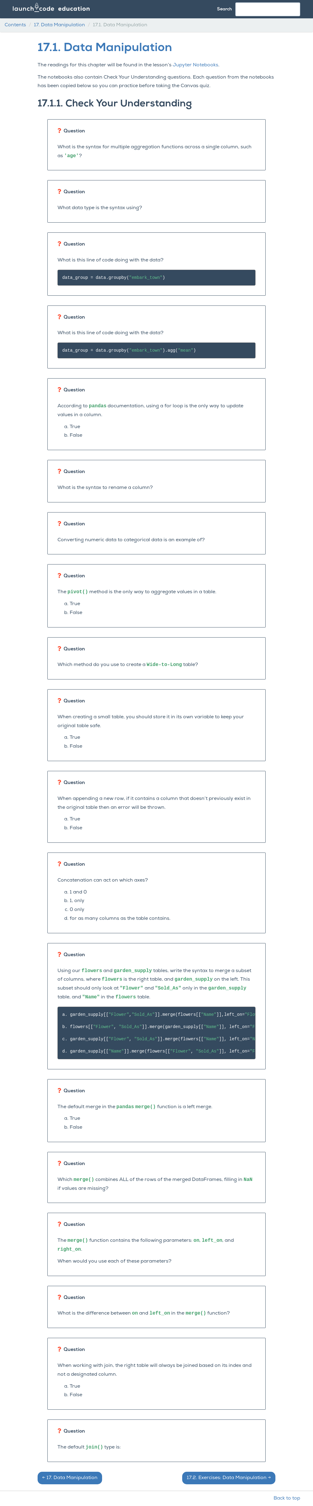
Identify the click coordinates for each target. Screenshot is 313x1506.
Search (224, 9)
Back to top (287, 1498)
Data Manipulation (59, 25)
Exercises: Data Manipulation (229, 1477)
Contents (15, 25)
